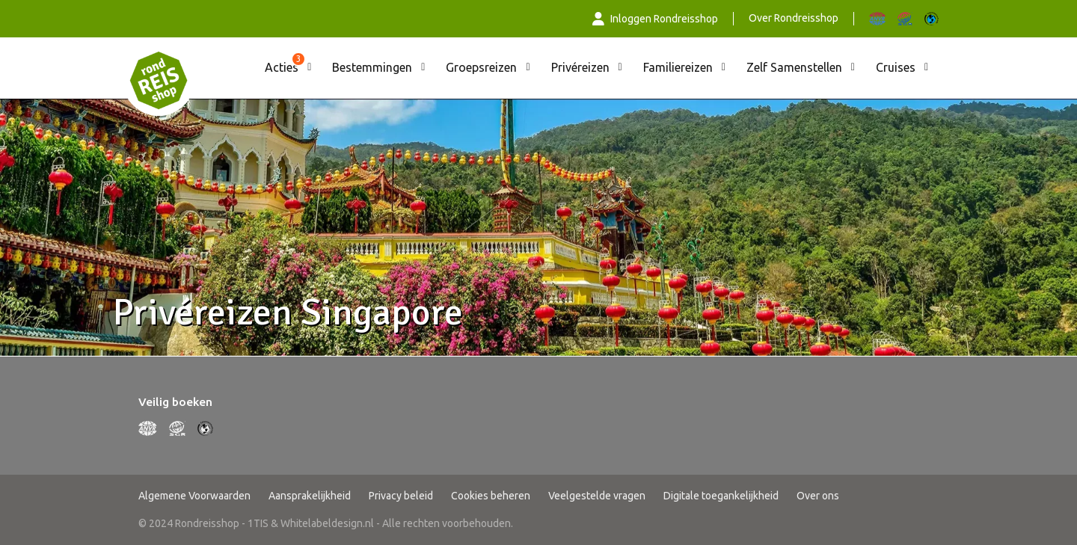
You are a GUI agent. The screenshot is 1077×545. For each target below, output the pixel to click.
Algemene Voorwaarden (194, 496)
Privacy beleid (401, 496)
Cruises (895, 67)
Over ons (818, 496)
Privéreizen (580, 67)
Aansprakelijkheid (310, 496)
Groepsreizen (481, 67)
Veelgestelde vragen (596, 496)
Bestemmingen (372, 67)
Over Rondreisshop (793, 18)
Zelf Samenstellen (794, 67)
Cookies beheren (490, 496)
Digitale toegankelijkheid (721, 496)
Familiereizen (678, 67)
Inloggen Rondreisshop (655, 18)
